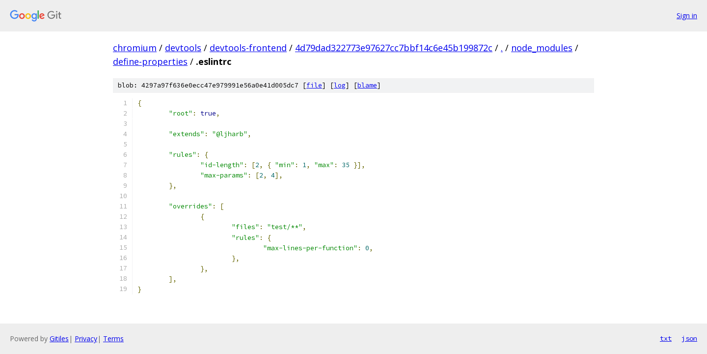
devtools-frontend (248, 48)
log (340, 85)
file (314, 85)
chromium (135, 48)
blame (367, 85)
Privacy (86, 338)
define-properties (150, 61)
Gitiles (59, 338)
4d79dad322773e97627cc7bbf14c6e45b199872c (393, 48)
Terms (113, 338)
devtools (183, 48)
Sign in (687, 15)
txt (666, 338)
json (689, 338)
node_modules (541, 48)
